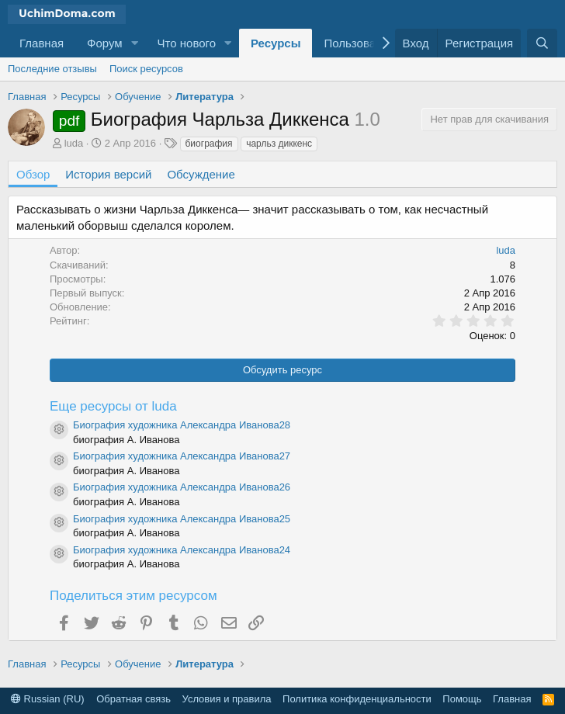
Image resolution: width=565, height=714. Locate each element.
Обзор (33, 174)
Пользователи (362, 43)
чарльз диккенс (279, 143)
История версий (108, 174)
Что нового (187, 43)
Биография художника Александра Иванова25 (181, 519)
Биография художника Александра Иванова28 (181, 425)
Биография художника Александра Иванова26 (181, 487)
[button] (135, 43)
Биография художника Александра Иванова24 (181, 550)
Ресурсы (276, 43)
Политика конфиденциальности (357, 699)
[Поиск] (542, 43)
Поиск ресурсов (146, 69)
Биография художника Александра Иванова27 (181, 456)
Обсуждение (200, 174)
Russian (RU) (48, 699)
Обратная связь (133, 699)
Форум (105, 43)
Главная (41, 43)
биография (209, 143)
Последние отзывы (52, 69)
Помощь (461, 699)
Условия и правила (227, 699)
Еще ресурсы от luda (113, 406)
